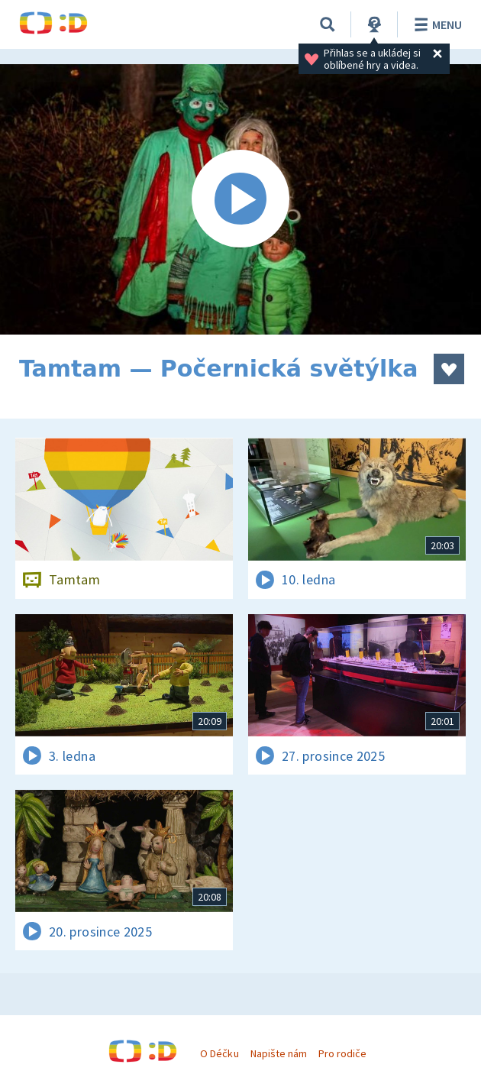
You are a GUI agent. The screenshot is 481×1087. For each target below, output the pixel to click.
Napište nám (278, 1053)
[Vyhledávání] (327, 24)
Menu (435, 24)
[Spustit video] (240, 199)
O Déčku (219, 1053)
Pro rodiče (342, 1053)
